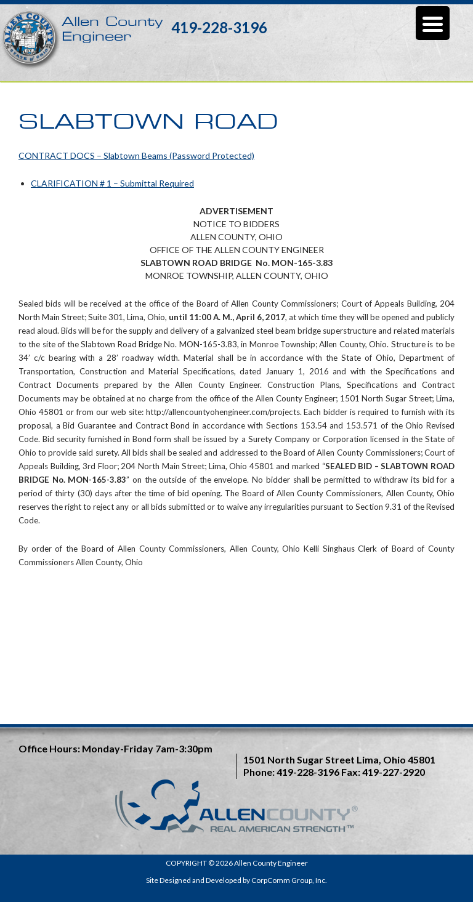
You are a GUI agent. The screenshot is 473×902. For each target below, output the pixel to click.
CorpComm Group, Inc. (289, 880)
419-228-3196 (219, 27)
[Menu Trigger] (433, 23)
